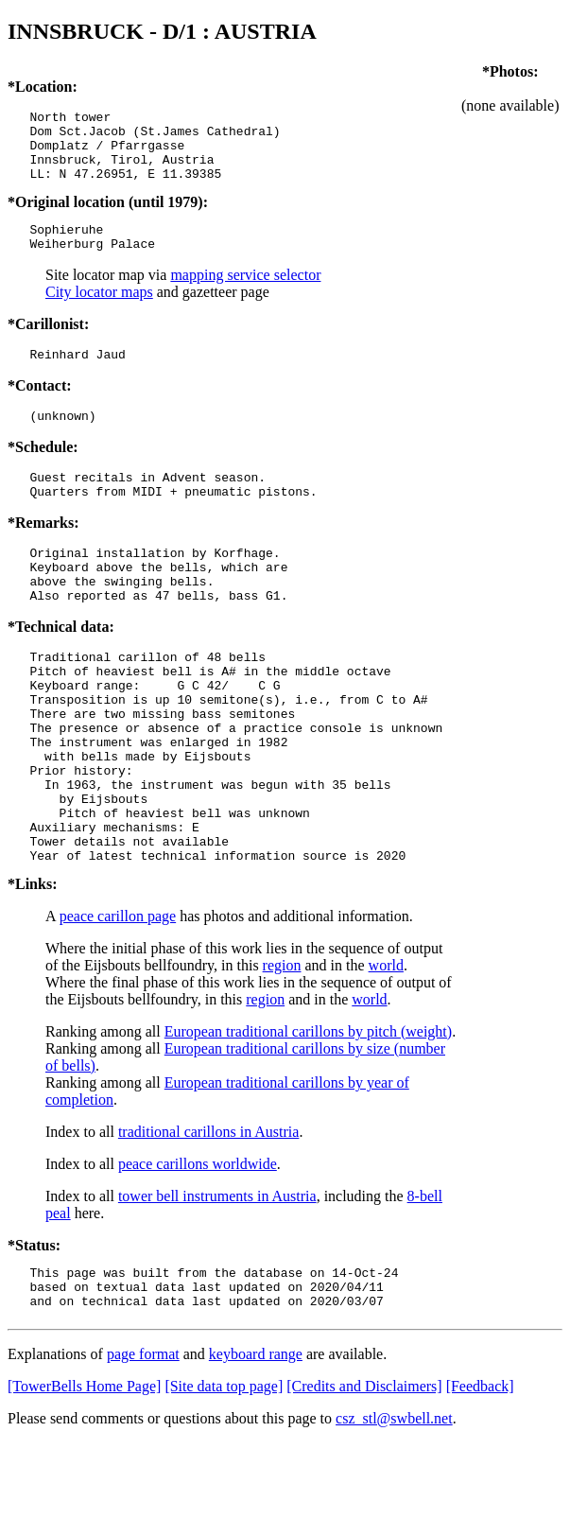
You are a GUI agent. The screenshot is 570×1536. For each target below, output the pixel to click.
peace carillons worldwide (197, 1249)
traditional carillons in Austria (209, 1217)
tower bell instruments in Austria (217, 1281)
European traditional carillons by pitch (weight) (308, 1116)
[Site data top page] (223, 1480)
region (282, 1050)
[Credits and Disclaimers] (363, 1480)
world (386, 1050)
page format (143, 1448)
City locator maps (99, 312)
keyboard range (255, 1448)
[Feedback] (480, 1480)
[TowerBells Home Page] (84, 1480)
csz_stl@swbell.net (394, 1512)
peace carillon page (118, 1001)
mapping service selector (245, 295)
